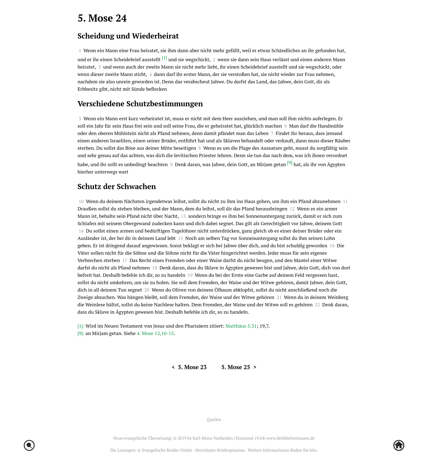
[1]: (81, 326)
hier (313, 450)
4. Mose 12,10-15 (155, 333)
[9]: (81, 333)
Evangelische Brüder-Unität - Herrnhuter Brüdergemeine (193, 450)
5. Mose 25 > (239, 367)
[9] (290, 162)
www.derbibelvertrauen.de (290, 438)
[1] (164, 57)
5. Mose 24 (102, 17)
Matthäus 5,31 (241, 325)
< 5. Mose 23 (189, 367)
